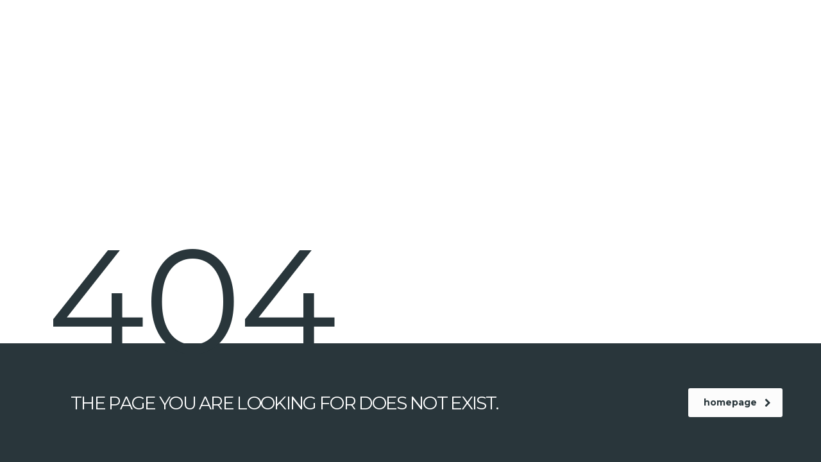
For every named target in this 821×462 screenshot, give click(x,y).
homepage (737, 402)
